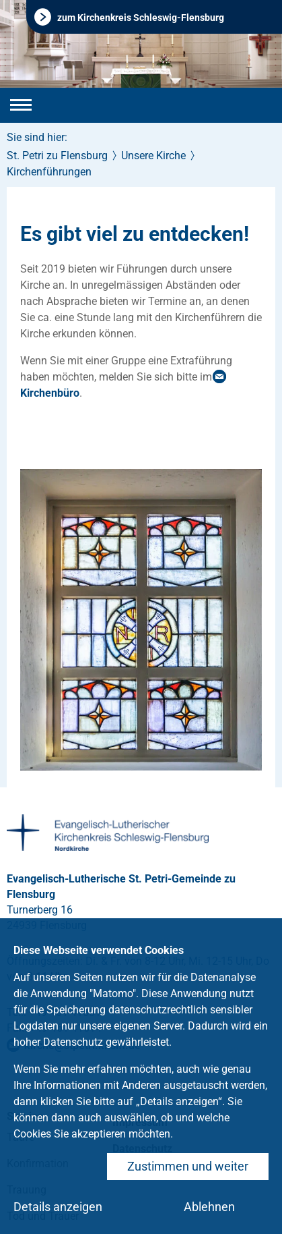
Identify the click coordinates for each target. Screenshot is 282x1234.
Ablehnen (209, 1207)
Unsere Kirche (153, 155)
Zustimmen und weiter (187, 1166)
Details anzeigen (57, 1207)
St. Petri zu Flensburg (57, 155)
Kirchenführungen (49, 171)
